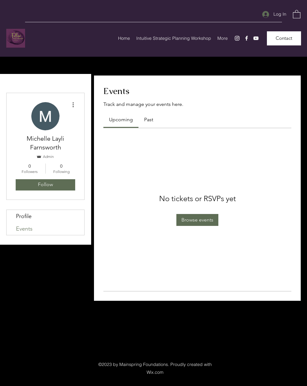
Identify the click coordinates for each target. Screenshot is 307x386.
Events (24, 228)
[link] (121, 120)
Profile (24, 216)
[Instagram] (237, 38)
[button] (296, 13)
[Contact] (284, 38)
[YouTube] (256, 38)
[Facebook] (246, 38)
